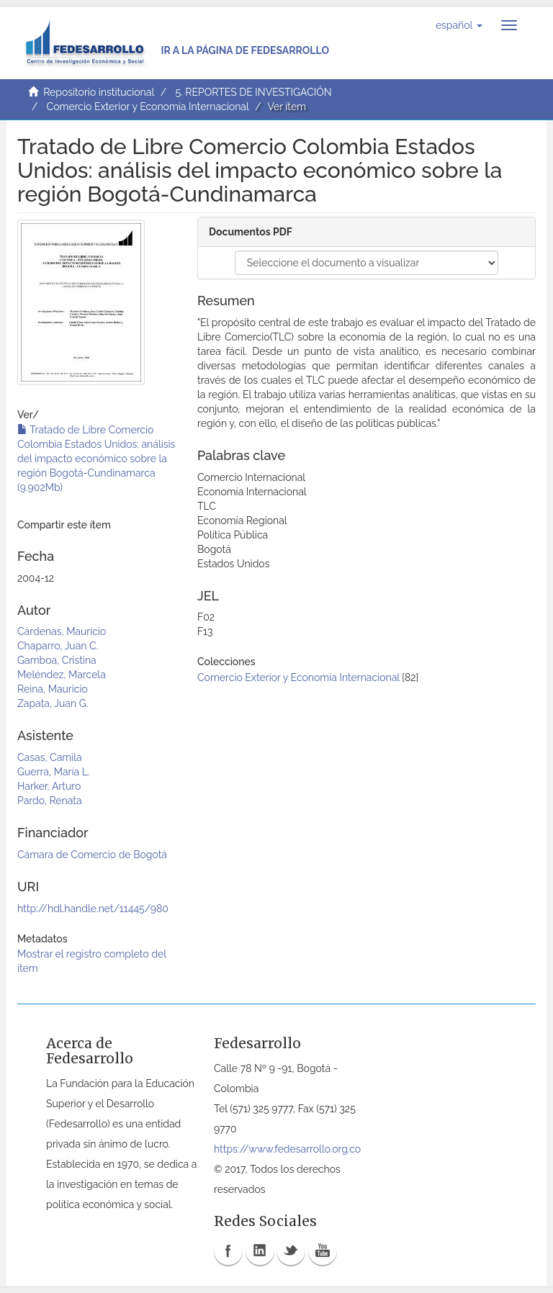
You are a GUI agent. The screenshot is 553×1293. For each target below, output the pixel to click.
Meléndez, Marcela (61, 674)
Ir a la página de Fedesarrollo (245, 50)
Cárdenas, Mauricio (61, 631)
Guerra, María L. (53, 772)
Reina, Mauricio (52, 689)
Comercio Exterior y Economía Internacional (148, 106)
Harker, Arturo (49, 786)
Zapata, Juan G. (52, 703)
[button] (459, 25)
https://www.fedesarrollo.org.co (287, 1149)
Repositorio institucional (98, 92)
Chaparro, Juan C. (57, 646)
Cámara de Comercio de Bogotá (92, 854)
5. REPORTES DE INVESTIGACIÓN (253, 92)
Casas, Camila (49, 757)
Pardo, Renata (49, 800)
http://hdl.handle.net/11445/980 (92, 908)
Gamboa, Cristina (56, 660)
